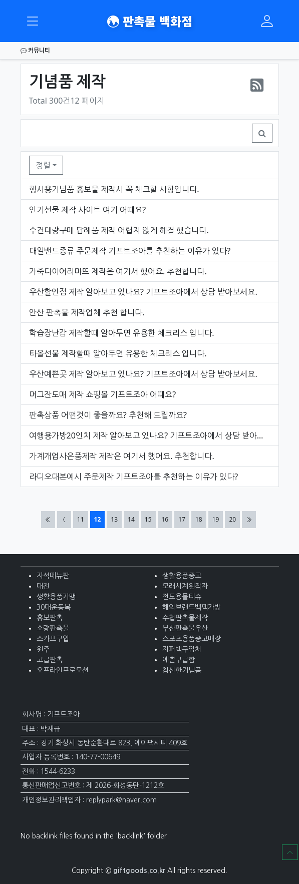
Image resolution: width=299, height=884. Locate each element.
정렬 (43, 165)
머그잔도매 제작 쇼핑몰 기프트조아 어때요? (102, 394)
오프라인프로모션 (63, 670)
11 (82, 519)
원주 (43, 649)
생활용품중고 (181, 575)
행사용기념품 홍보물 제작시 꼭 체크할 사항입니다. (114, 189)
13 (116, 519)
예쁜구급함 (178, 659)
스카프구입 (53, 638)
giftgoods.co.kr (139, 870)
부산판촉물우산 (185, 628)
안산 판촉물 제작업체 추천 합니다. (87, 312)
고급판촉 (50, 659)
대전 (43, 586)
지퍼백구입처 (181, 649)
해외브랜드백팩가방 (191, 607)
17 (183, 519)
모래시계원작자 (185, 586)
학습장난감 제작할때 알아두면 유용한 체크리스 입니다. (121, 332)
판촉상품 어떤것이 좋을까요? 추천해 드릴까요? (108, 414)
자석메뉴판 (53, 575)
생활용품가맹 (56, 596)
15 (150, 519)
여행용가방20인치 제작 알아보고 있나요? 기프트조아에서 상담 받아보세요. (149, 435)
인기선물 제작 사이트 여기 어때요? (87, 209)
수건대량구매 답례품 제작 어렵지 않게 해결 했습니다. (119, 230)
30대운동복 (54, 607)
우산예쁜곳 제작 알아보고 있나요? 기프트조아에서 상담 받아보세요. (143, 373)
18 (200, 519)
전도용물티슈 (181, 596)
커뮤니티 (35, 50)
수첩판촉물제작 (185, 617)
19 (217, 519)
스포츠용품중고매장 (191, 638)
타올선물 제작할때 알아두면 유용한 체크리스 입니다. (118, 353)
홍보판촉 (50, 617)
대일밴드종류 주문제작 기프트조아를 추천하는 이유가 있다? (130, 250)
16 (167, 519)
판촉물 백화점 (149, 21)
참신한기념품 (181, 670)
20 (234, 519)
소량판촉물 (53, 628)
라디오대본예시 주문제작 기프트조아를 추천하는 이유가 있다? (133, 476)
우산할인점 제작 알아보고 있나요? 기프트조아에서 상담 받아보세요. (143, 291)
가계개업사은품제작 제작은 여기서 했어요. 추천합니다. (121, 456)
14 (133, 519)
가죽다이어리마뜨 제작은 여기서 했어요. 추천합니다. (118, 271)
